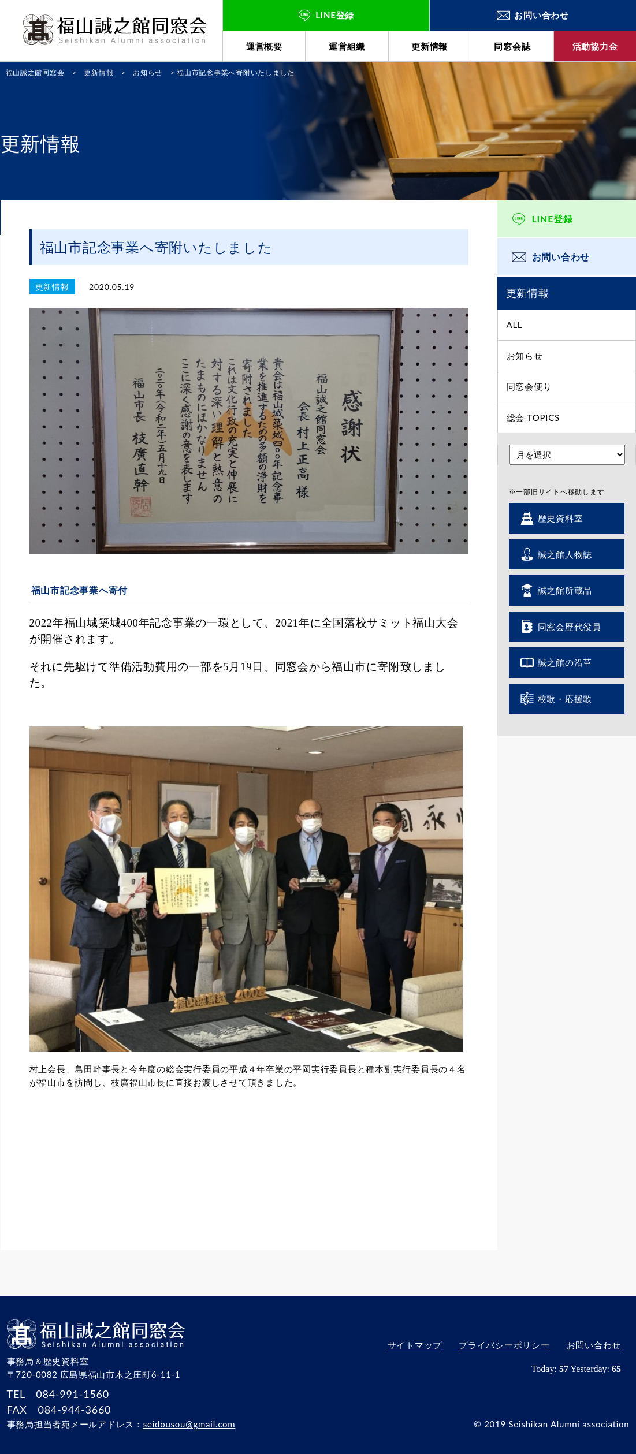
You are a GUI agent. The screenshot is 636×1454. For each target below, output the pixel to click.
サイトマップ (412, 1346)
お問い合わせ (561, 256)
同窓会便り (529, 386)
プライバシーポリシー (503, 1346)
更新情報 (429, 46)
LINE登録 (552, 218)
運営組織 (347, 46)
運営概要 (264, 46)
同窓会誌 (512, 46)
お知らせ (525, 356)
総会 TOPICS (533, 417)
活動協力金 (595, 46)
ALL (515, 324)
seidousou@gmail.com (189, 1424)
